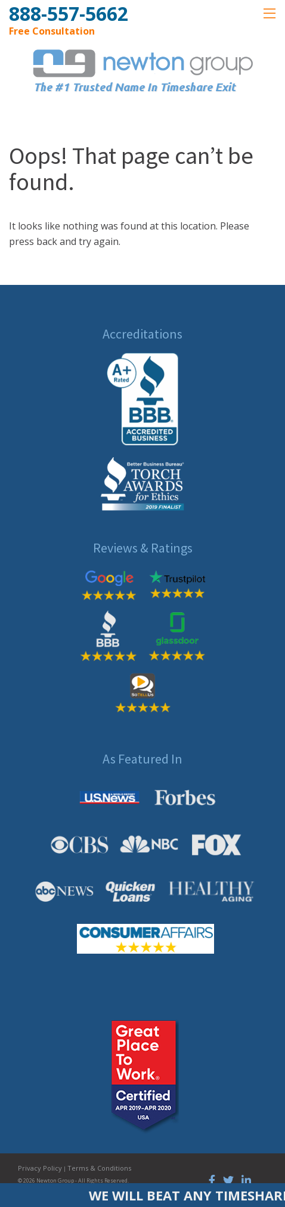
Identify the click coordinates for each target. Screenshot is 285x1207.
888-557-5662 (68, 13)
